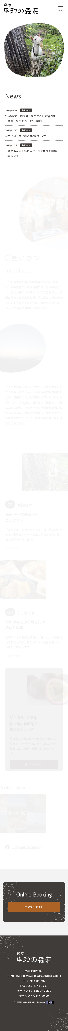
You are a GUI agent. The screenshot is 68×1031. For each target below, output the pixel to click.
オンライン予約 (34, 907)
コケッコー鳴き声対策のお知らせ (25, 136)
